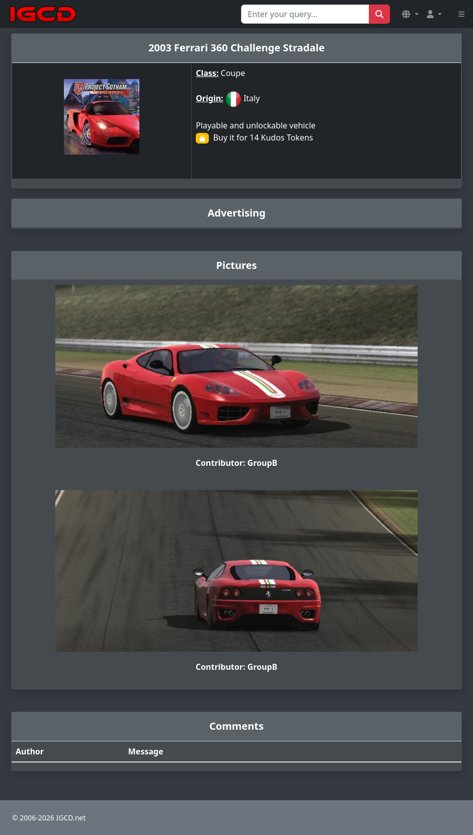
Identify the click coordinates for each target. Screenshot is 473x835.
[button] (410, 14)
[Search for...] (305, 14)
